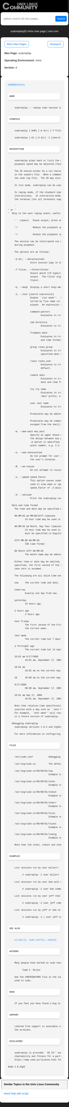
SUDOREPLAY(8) (16, 85)
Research (55, 44)
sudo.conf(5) (37, 940)
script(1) (20, 940)
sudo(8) (51, 940)
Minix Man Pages (16, 44)
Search (61, 18)
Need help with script (16, 1093)
